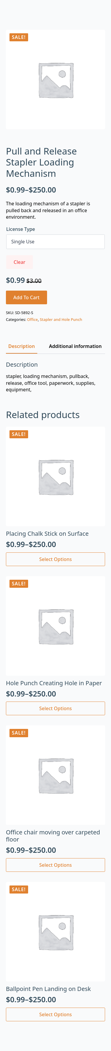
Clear (19, 262)
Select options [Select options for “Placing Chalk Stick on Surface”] (55, 559)
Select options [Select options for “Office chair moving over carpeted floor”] (55, 865)
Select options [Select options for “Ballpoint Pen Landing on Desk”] (55, 1014)
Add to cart (26, 297)
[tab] (21, 346)
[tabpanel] (55, 377)
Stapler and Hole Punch (61, 319)
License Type (20, 229)
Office (32, 319)
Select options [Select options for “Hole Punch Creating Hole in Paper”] (55, 708)
